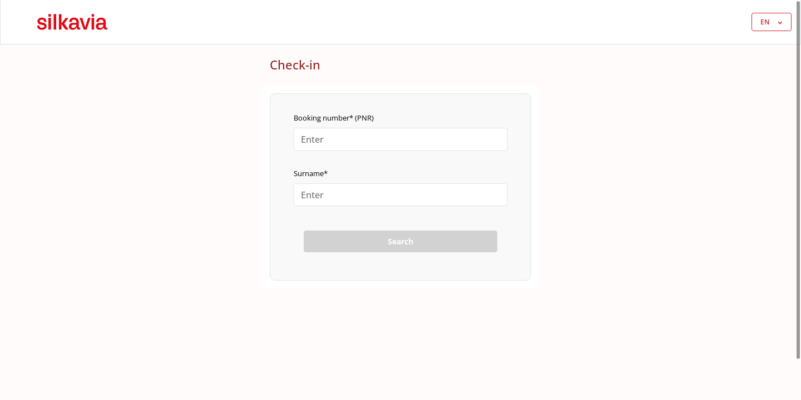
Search (400, 241)
